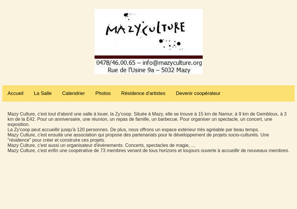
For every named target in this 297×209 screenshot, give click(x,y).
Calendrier (73, 93)
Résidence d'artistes (143, 93)
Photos (103, 93)
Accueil (15, 93)
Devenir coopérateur (198, 93)
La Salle (43, 93)
